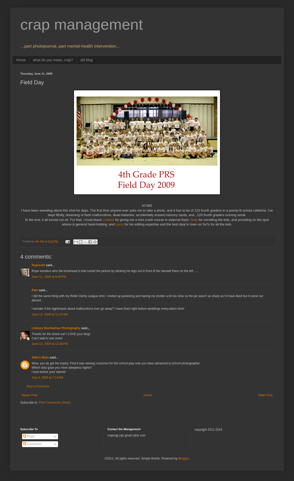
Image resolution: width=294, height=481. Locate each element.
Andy (194, 220)
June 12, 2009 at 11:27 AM (50, 314)
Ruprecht (38, 265)
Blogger (183, 458)
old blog (86, 60)
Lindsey (108, 220)
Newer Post (29, 395)
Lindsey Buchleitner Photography (56, 328)
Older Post (265, 395)
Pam (35, 290)
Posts (28, 436)
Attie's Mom (40, 357)
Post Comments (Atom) (54, 402)
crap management (81, 24)
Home (21, 60)
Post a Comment (38, 386)
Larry (119, 224)
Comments (32, 444)
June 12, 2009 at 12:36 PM (50, 344)
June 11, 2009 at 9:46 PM (49, 277)
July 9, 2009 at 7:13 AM (47, 377)
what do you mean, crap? (53, 60)
